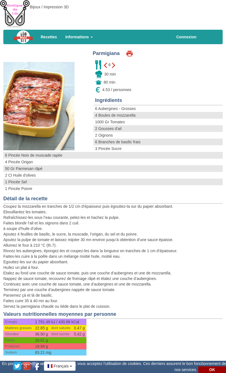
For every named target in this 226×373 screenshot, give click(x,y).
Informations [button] (79, 37)
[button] (60, 366)
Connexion (186, 37)
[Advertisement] (113, 12)
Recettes (49, 37)
